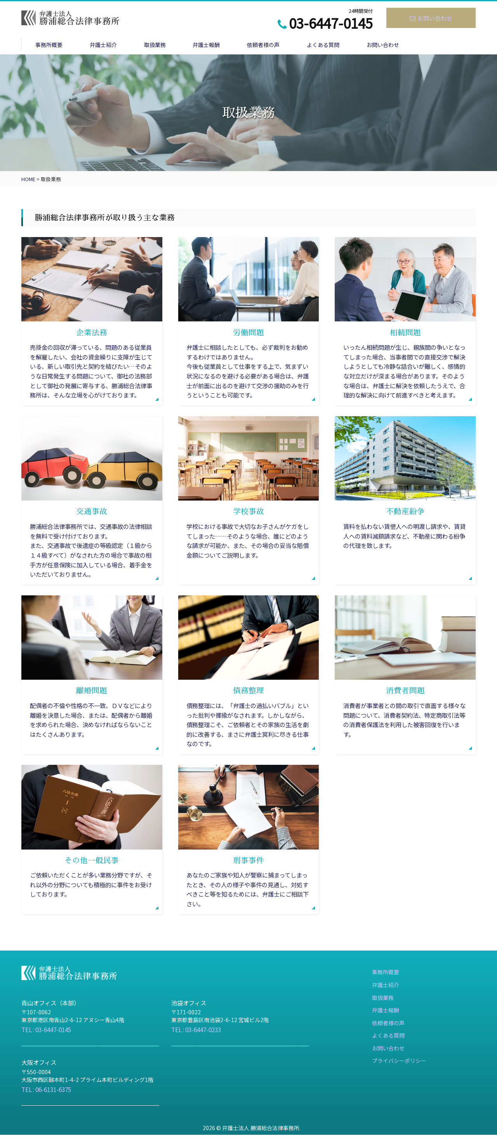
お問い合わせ (431, 18)
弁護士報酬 (234, 45)
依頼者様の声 (299, 45)
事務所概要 (52, 45)
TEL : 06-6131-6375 (48, 1102)
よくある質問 (367, 45)
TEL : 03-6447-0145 (48, 1042)
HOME (28, 180)
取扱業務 (175, 45)
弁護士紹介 (115, 45)
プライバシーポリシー (399, 1085)
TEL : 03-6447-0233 (198, 1042)
